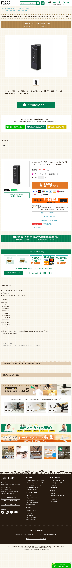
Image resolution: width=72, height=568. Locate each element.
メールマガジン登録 (31, 517)
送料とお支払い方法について (33, 497)
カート (64, 3)
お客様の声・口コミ (55, 486)
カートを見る (30, 515)
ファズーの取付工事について (33, 484)
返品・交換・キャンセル (32, 502)
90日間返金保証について (49, 224)
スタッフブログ (54, 484)
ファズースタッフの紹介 (56, 482)
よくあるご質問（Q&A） (32, 487)
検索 (38, 3)
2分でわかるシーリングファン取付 (35, 482)
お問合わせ (54, 3)
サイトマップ (54, 501)
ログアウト (29, 514)
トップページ (54, 499)
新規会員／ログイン (31, 510)
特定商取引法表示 (31, 504)
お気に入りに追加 (50, 216)
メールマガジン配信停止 (32, 519)
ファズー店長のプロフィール (57, 480)
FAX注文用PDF (30, 501)
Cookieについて (54, 497)
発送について (30, 499)
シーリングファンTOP (7, 8)
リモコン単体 (24, 10)
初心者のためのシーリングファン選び (35, 480)
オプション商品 (16, 10)
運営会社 (53, 493)
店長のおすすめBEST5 (32, 489)
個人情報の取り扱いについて (57, 495)
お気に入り (59, 3)
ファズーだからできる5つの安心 (34, 486)
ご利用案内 (29, 495)
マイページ (49, 3)
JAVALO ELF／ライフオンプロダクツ (21, 8)
